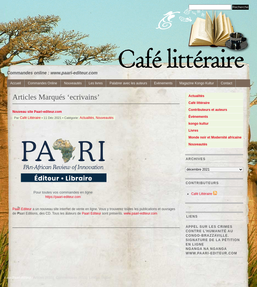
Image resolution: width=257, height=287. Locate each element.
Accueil (15, 83)
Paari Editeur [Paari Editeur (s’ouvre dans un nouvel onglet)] (91, 213)
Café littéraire (199, 103)
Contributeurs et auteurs (207, 110)
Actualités (87, 118)
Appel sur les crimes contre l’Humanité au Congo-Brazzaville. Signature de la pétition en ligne (213, 235)
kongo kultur (198, 124)
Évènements (198, 117)
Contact (226, 83)
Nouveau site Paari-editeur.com (37, 112)
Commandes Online (42, 83)
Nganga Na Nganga (206, 249)
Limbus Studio (99, 278)
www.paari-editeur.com (211, 253)
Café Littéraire (30, 118)
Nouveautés (73, 83)
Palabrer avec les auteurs (128, 83)
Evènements (163, 83)
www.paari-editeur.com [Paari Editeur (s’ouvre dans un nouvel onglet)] (140, 213)
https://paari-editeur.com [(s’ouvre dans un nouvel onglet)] (63, 197)
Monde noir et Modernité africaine (215, 137)
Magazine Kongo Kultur (196, 83)
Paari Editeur (22, 209)
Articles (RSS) (43, 278)
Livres (193, 130)
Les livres (96, 83)
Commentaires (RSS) (71, 278)
